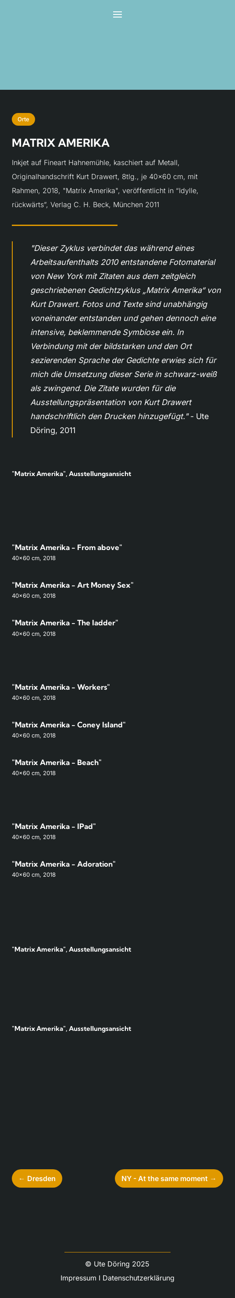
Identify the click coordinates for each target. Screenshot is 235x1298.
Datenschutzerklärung (138, 1277)
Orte (23, 119)
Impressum (78, 1277)
